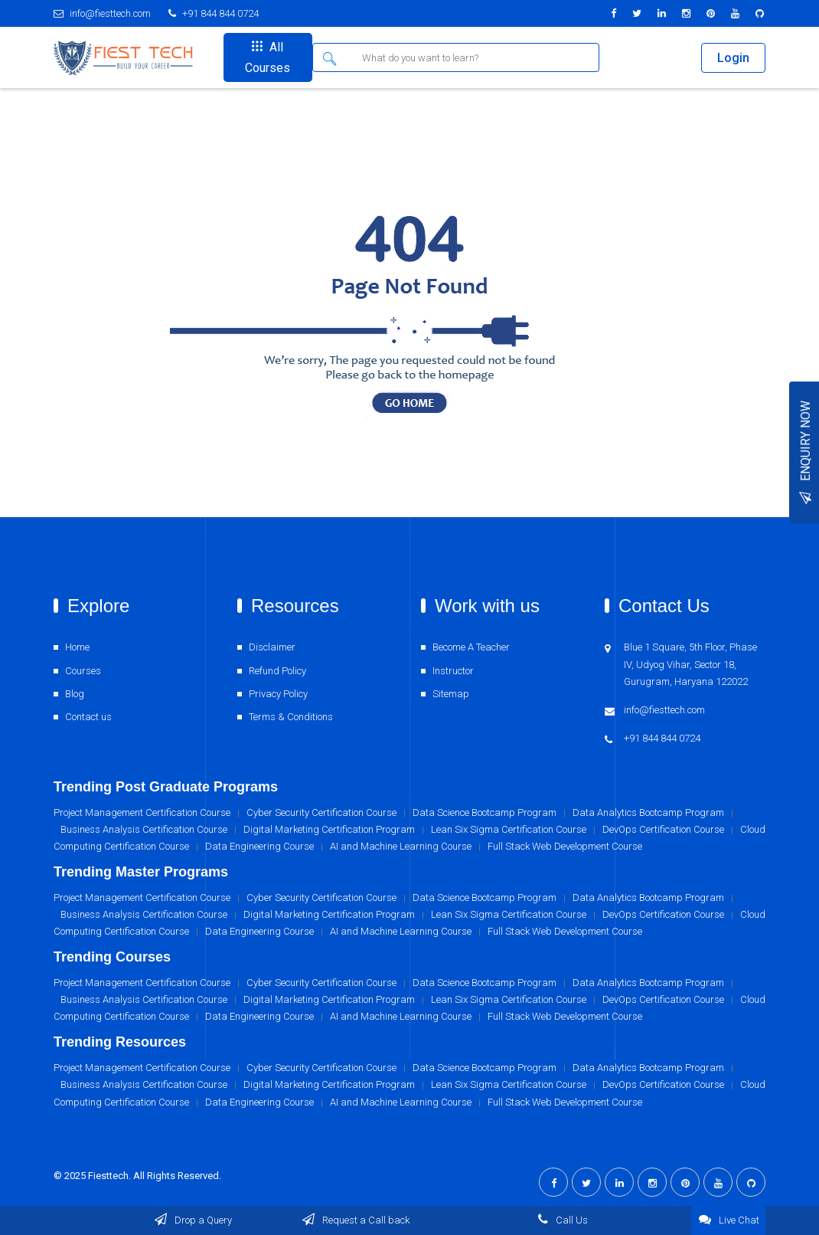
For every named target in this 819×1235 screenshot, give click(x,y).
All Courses (267, 57)
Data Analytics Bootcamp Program (648, 1067)
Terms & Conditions (291, 716)
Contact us (88, 716)
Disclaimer (272, 647)
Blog (74, 693)
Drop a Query (192, 1220)
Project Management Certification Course (142, 1067)
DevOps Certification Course (663, 1084)
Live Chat (728, 1219)
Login (733, 58)
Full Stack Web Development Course (565, 1102)
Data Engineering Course (259, 1102)
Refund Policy (277, 670)
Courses (83, 670)
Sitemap (450, 693)
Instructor (453, 670)
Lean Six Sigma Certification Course (508, 1084)
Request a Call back (355, 1220)
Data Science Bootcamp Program (484, 1067)
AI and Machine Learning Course (400, 1102)
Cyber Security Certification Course (321, 1067)
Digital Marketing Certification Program (329, 1084)
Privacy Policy (278, 693)
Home (77, 647)
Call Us (562, 1220)
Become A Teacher (471, 647)
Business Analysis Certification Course (143, 1084)
